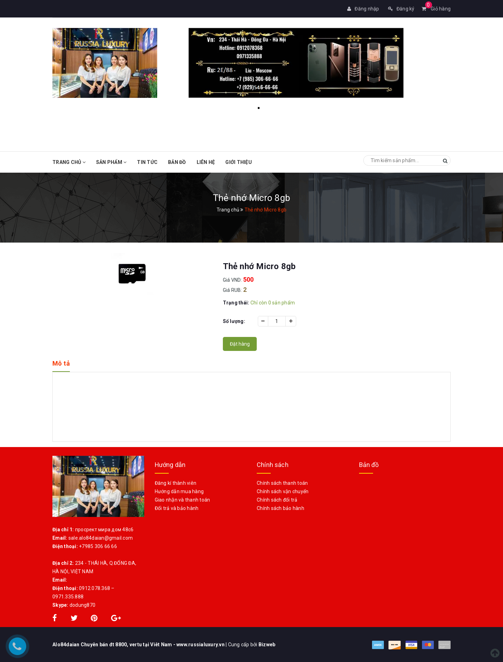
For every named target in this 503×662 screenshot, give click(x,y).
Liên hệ (206, 162)
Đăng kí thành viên (176, 483)
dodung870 (82, 605)
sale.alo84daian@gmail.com (100, 538)
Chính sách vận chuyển (282, 491)
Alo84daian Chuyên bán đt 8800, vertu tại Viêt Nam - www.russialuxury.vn (139, 644)
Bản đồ (177, 162)
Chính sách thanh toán (282, 483)
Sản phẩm (111, 162)
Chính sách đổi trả (277, 500)
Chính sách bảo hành (280, 508)
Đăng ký (401, 9)
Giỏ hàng (436, 9)
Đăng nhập (363, 9)
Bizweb (267, 644)
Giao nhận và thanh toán (182, 500)
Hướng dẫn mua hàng (179, 491)
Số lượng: (234, 321)
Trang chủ (69, 162)
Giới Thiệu (238, 162)
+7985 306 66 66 (98, 546)
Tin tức (147, 162)
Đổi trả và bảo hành (177, 508)
